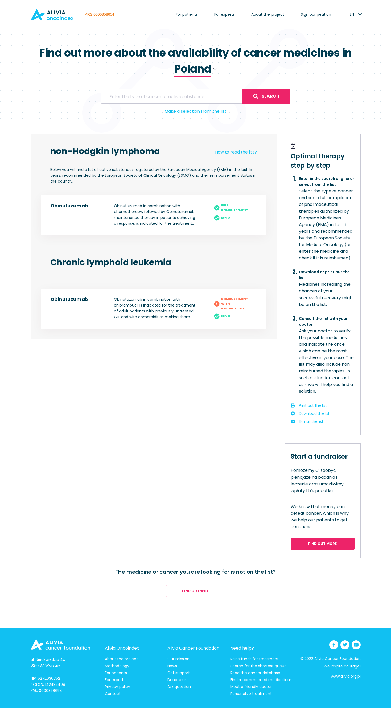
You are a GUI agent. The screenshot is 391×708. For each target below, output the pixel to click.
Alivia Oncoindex (122, 648)
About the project (267, 14)
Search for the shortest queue (258, 666)
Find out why (195, 590)
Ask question (179, 686)
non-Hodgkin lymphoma (105, 151)
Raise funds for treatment (254, 659)
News (172, 666)
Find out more (322, 543)
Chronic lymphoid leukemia (110, 262)
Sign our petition (316, 14)
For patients (187, 14)
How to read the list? (236, 152)
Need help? (242, 648)
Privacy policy (117, 686)
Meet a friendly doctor (251, 686)
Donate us (177, 679)
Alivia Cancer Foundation (193, 648)
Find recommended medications (261, 679)
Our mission (178, 659)
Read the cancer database (255, 672)
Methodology (117, 666)
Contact (113, 693)
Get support (178, 672)
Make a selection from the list (195, 111)
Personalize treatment (251, 693)
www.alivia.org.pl (346, 676)
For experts (224, 14)
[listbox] (352, 14)
